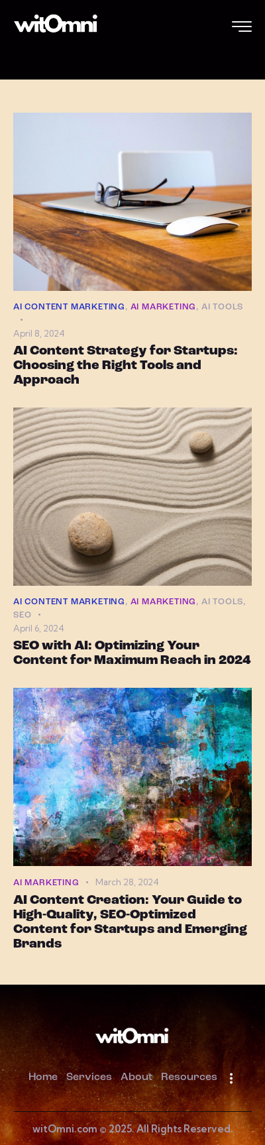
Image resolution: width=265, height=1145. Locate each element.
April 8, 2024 (39, 333)
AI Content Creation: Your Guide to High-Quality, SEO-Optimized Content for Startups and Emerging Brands (130, 922)
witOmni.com (64, 1128)
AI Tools (222, 307)
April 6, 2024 (38, 628)
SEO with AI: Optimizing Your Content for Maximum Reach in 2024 (131, 653)
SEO (22, 615)
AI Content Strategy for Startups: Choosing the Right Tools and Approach (125, 366)
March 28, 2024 (127, 882)
